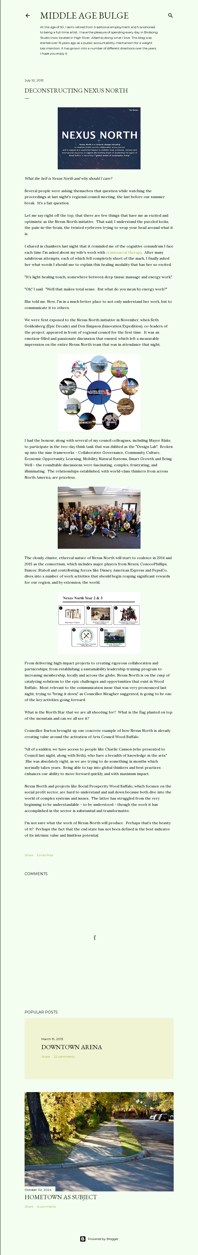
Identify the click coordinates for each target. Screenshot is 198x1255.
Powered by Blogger (99, 1239)
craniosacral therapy (124, 252)
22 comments (64, 1056)
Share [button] (29, 855)
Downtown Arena (71, 1047)
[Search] (170, 14)
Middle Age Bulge (84, 15)
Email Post (45, 855)
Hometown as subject (61, 1197)
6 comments (46, 1206)
